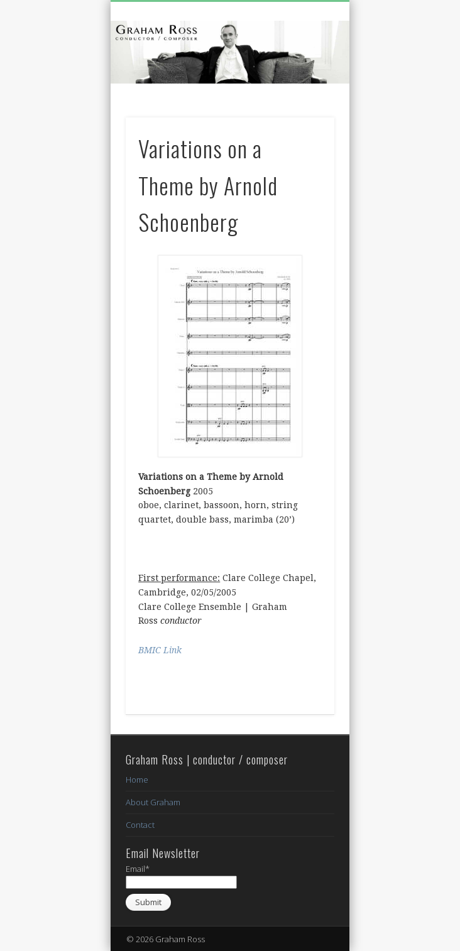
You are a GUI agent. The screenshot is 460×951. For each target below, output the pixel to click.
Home (137, 779)
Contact (140, 824)
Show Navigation (303, 112)
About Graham (153, 802)
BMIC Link (160, 650)
